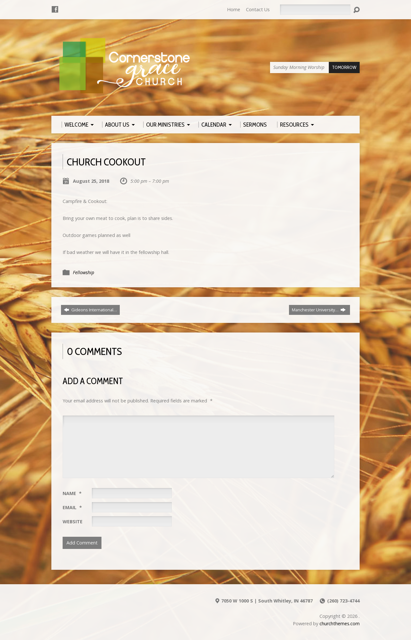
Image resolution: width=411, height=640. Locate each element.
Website (73, 521)
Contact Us (258, 9)
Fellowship (83, 272)
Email (72, 507)
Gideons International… (90, 310)
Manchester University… (319, 310)
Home (233, 9)
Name (72, 493)
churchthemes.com (339, 623)
